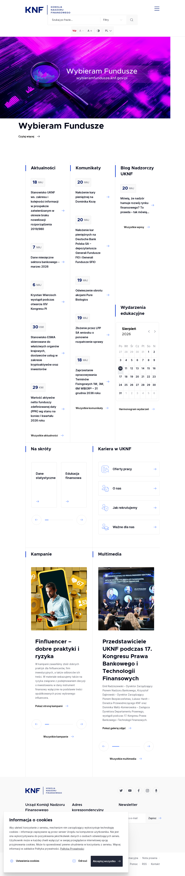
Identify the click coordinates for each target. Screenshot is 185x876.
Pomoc (134, 863)
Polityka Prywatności (72, 848)
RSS (144, 863)
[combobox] (108, 31)
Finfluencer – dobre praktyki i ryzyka (57, 649)
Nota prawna (149, 857)
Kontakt (155, 863)
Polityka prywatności (47, 848)
